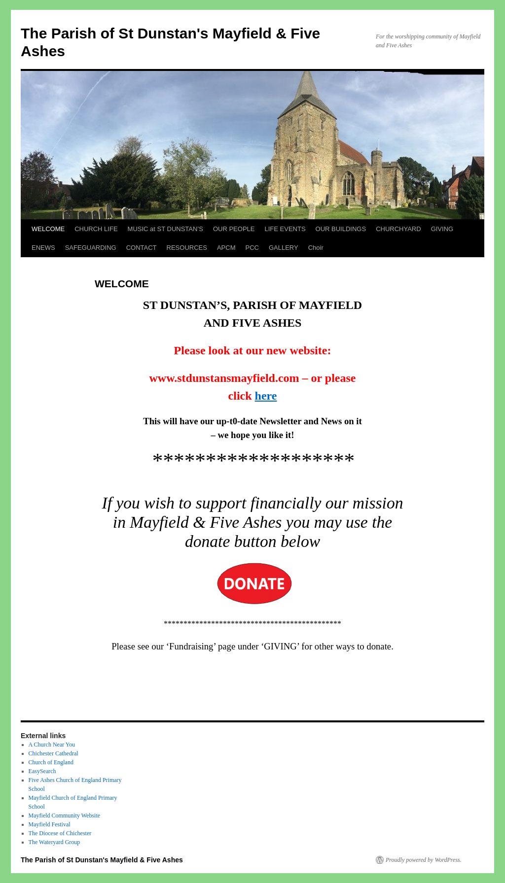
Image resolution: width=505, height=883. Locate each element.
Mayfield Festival (50, 824)
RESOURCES (187, 247)
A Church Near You (52, 744)
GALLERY (283, 247)
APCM (226, 247)
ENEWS (43, 247)
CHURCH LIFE (95, 229)
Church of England (51, 762)
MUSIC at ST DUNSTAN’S (165, 229)
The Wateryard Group (54, 842)
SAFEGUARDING (90, 247)
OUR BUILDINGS (341, 229)
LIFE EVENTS (284, 229)
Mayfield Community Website (64, 815)
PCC (251, 247)
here (266, 395)
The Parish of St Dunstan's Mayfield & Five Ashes (102, 860)
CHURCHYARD (398, 229)
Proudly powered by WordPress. (424, 859)
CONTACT (141, 247)
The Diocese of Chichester (60, 833)
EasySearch (42, 771)
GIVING (442, 229)
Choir (316, 247)
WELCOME (48, 229)
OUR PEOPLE (234, 229)
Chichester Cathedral (53, 753)
